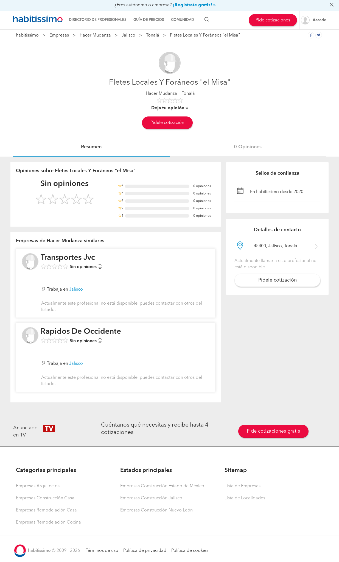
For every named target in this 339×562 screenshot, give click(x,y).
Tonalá (152, 35)
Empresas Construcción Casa (45, 498)
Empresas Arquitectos (38, 486)
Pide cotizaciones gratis (273, 431)
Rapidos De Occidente (81, 332)
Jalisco (128, 35)
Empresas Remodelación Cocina (48, 522)
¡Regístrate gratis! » (194, 5)
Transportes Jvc (68, 258)
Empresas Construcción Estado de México (162, 486)
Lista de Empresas (242, 486)
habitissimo (27, 35)
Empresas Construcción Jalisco (151, 498)
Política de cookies (189, 551)
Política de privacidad (144, 551)
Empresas (59, 35)
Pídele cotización (167, 123)
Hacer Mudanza (95, 35)
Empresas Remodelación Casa (46, 510)
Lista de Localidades (245, 498)
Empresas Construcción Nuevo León (156, 510)
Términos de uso (102, 551)
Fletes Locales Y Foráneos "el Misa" (205, 35)
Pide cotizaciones (273, 20)
